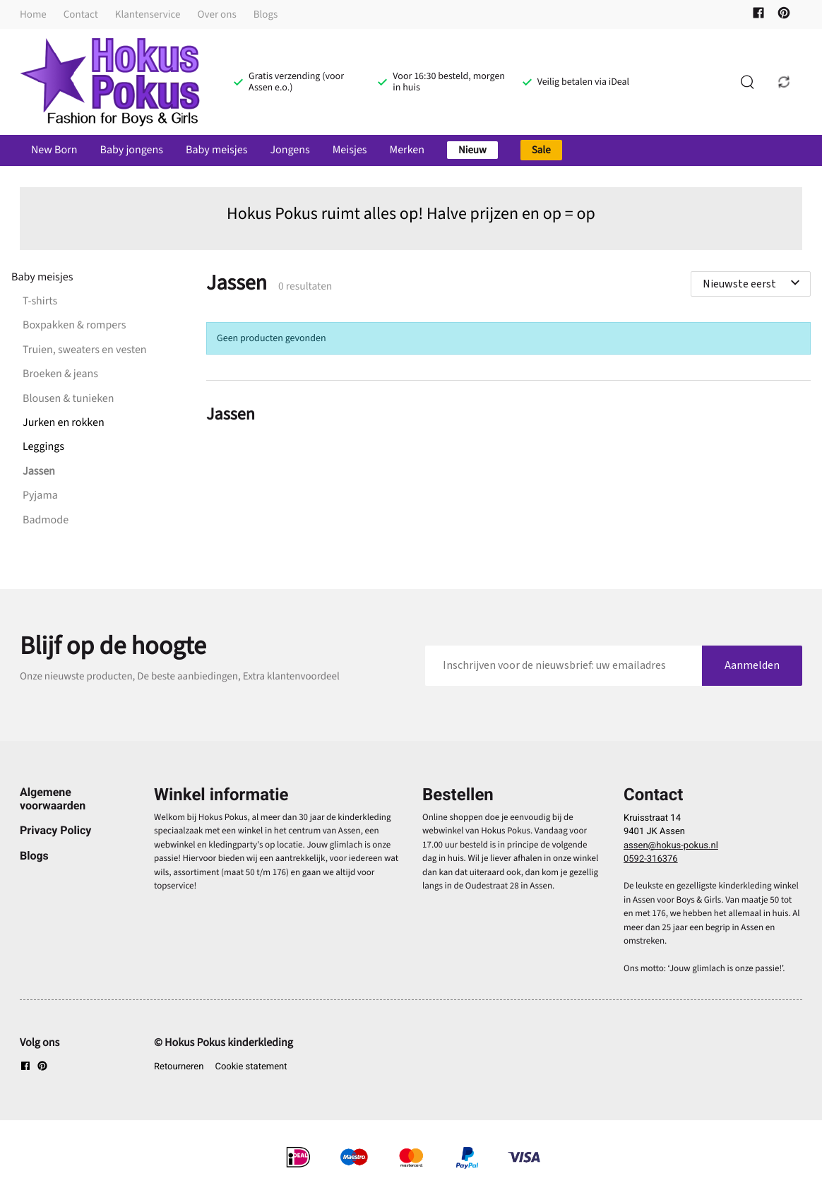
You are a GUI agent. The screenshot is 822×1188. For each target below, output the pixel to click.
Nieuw (472, 150)
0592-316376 (651, 859)
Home (33, 14)
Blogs (266, 14)
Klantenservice (148, 14)
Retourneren (178, 1067)
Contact (81, 14)
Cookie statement (251, 1067)
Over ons (217, 14)
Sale (541, 150)
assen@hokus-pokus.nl (671, 845)
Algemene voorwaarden (52, 798)
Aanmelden (752, 665)
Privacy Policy (55, 830)
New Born (54, 150)
